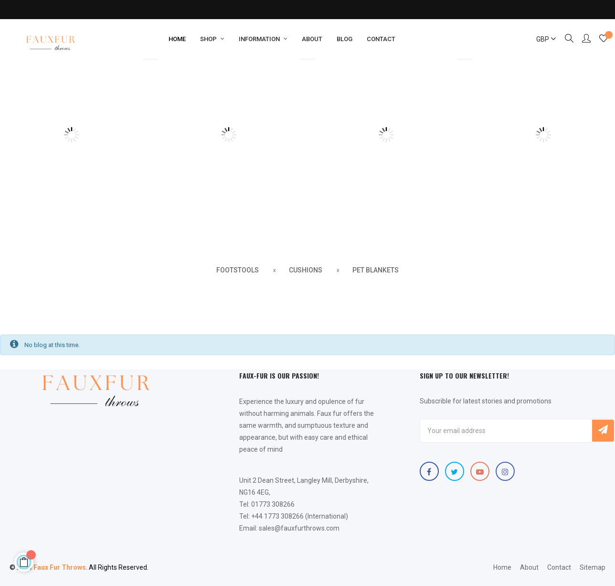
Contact (559, 567)
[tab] (237, 270)
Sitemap (592, 567)
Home (502, 567)
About (529, 567)
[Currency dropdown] (542, 39)
